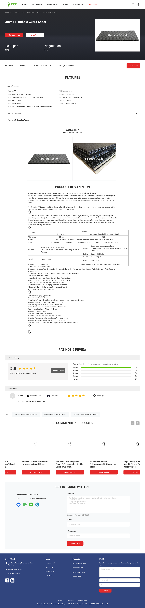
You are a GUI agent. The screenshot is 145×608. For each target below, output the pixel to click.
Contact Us (49, 576)
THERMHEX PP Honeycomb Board (85, 414)
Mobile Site (70, 600)
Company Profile (50, 563)
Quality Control (50, 571)
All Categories (76, 576)
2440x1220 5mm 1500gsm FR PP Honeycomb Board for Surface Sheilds (89, 464)
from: (70, 520)
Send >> (105, 591)
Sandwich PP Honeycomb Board (26, 414)
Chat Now (35, 35)
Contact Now (75, 543)
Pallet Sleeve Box (77, 568)
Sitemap (60, 600)
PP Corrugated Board (78, 572)
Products (15, 12)
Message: (71, 493)
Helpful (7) (100, 396)
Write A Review (58, 370)
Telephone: (72, 531)
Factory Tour (49, 567)
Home (7, 12)
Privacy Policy (82, 600)
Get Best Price (14, 35)
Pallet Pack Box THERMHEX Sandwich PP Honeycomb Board (54, 464)
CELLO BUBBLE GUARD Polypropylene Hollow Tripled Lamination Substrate (122, 464)
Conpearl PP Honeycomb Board (55, 414)
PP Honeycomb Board (27, 12)
